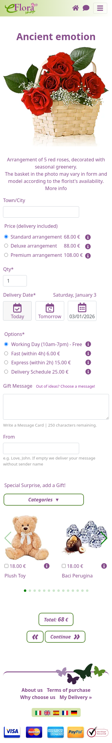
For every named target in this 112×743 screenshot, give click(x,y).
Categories (41, 499)
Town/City (14, 200)
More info (56, 188)
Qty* (8, 269)
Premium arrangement (33, 255)
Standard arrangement (33, 236)
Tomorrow (50, 311)
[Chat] (88, 8)
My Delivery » (75, 697)
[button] (25, 590)
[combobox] (41, 212)
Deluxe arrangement (30, 245)
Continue (60, 636)
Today (17, 311)
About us (32, 690)
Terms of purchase (68, 690)
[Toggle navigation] (100, 8)
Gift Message (49, 387)
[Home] (77, 8)
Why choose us (38, 697)
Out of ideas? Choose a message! (65, 386)
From (9, 436)
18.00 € (15, 566)
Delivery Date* (49, 294)
